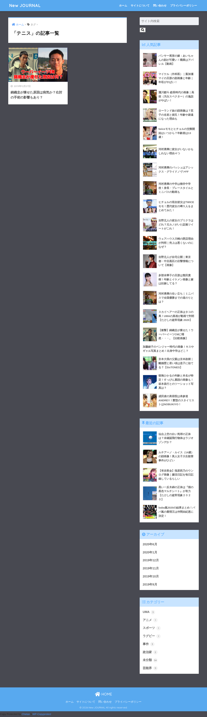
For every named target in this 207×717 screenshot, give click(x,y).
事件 (149, 644)
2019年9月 (150, 584)
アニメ (150, 620)
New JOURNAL (25, 5)
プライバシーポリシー (183, 5)
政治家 (150, 652)
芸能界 (150, 668)
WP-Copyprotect (41, 714)
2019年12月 (151, 560)
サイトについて (140, 5)
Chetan (26, 714)
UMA (149, 612)
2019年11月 (151, 568)
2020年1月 (150, 552)
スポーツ (152, 628)
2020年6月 (150, 544)
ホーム (123, 5)
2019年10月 (151, 576)
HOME (103, 694)
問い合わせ (160, 5)
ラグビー (152, 636)
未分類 (150, 660)
